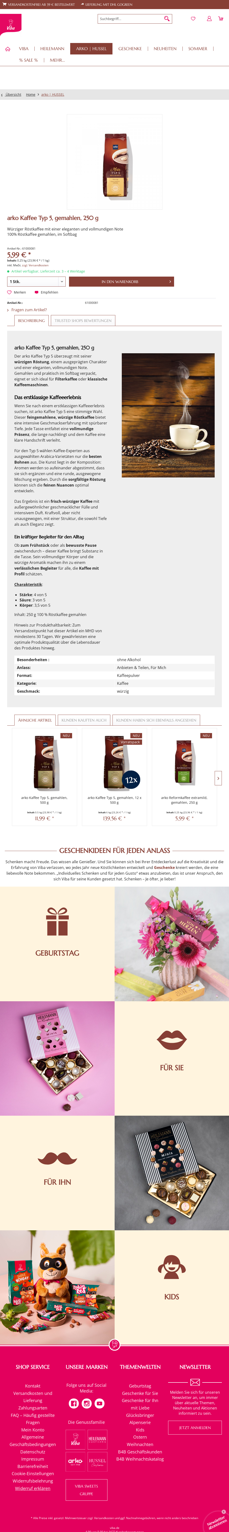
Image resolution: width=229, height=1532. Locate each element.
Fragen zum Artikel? (27, 309)
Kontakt (32, 1386)
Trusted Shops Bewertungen (83, 320)
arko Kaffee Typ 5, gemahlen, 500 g (44, 800)
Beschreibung (31, 320)
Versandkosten (104, 1518)
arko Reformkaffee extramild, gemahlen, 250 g (184, 800)
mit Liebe (140, 1408)
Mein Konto (32, 1430)
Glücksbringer (140, 1415)
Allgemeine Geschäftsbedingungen (33, 1440)
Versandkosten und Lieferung (32, 1396)
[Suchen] (167, 19)
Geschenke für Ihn (140, 1400)
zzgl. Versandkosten (35, 265)
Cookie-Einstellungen (33, 1473)
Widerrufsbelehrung (33, 1481)
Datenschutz (32, 1452)
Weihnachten (140, 1444)
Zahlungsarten (32, 1408)
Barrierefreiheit (32, 1466)
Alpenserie (140, 1422)
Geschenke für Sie (140, 1393)
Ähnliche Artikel (35, 720)
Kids (140, 1430)
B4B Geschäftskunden (140, 1452)
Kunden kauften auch (84, 720)
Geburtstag (140, 1386)
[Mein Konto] (209, 18)
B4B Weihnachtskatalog (140, 1459)
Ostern (140, 1437)
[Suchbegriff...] (135, 19)
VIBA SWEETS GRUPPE (86, 1490)
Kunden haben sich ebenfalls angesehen (156, 720)
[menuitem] (135, 19)
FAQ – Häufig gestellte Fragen (33, 1418)
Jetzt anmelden (195, 1427)
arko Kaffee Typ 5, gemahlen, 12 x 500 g (114, 800)
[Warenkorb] (221, 18)
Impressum (32, 1459)
